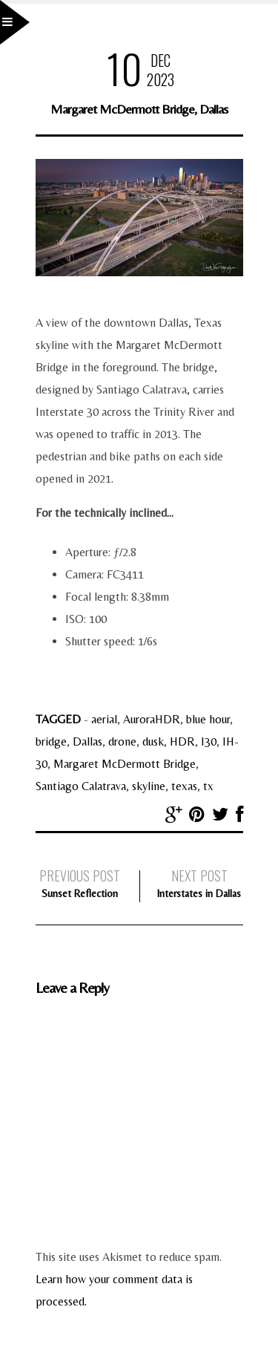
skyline (148, 786)
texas (184, 786)
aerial (104, 719)
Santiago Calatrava (81, 786)
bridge (51, 741)
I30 (208, 741)
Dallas (87, 741)
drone (122, 741)
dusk (153, 741)
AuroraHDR (151, 719)
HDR (182, 741)
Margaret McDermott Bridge (124, 764)
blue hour (208, 719)
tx (208, 786)
